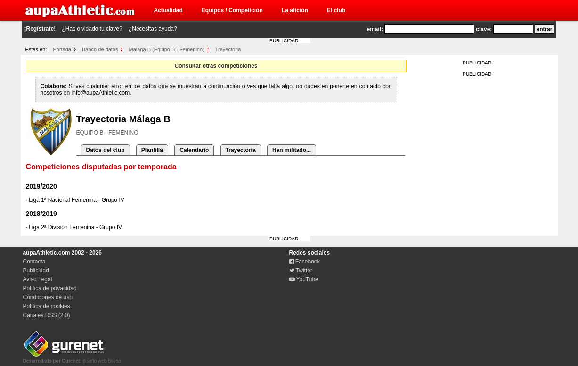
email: (375, 29)
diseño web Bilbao (72, 358)
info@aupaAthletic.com (101, 92)
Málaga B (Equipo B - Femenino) (166, 49)
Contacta (34, 261)
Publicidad (36, 270)
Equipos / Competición (232, 10)
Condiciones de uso (48, 297)
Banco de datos (100, 49)
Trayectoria (228, 49)
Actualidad (168, 10)
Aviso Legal (37, 279)
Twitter (300, 270)
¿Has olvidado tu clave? (92, 28)
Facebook (304, 261)
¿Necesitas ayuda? (153, 28)
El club (336, 10)
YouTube (303, 279)
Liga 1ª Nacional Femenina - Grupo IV (76, 200)
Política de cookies (46, 306)
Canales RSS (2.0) (46, 315)
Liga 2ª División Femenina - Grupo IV (75, 227)
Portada (62, 49)
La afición (295, 10)
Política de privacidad (50, 288)
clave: (484, 29)
